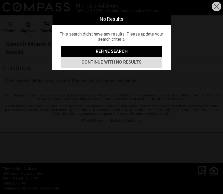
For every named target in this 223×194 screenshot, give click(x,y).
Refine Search (112, 51)
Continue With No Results (111, 62)
